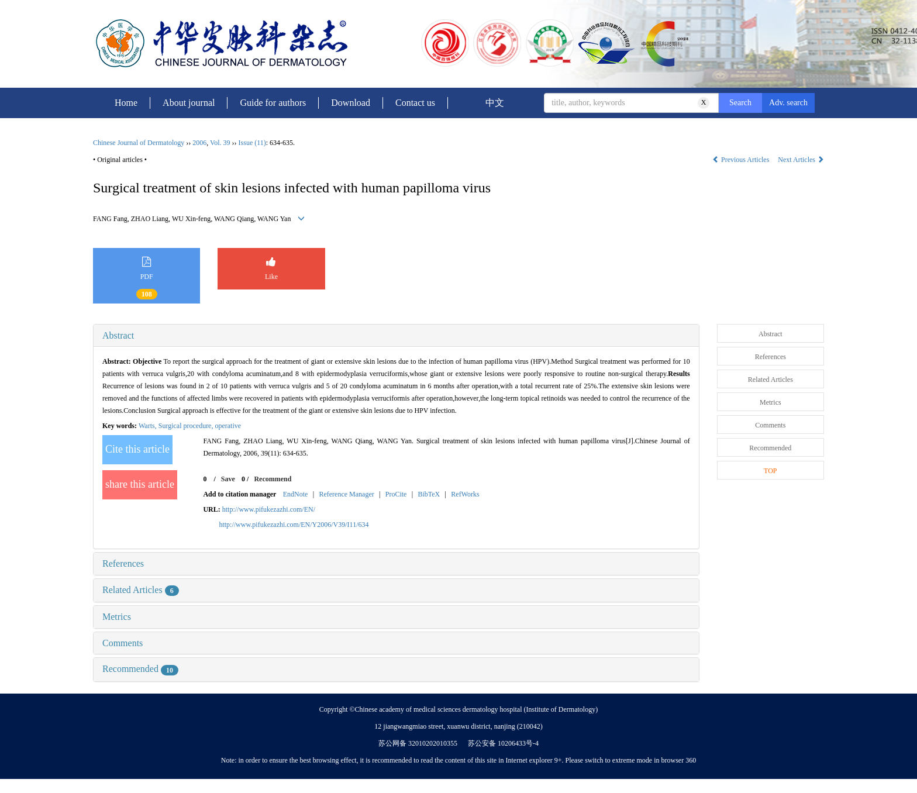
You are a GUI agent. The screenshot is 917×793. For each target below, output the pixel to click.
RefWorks (465, 494)
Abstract (118, 335)
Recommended (140, 669)
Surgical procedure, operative (199, 426)
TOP (770, 471)
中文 (494, 103)
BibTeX (429, 494)
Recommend (272, 479)
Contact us (415, 103)
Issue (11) (252, 143)
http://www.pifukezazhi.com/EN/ (268, 509)
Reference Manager (346, 494)
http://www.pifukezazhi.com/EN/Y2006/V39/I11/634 (293, 524)
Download (350, 103)
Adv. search (788, 102)
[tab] (396, 336)
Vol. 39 (220, 143)
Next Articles (801, 160)
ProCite (396, 494)
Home (126, 103)
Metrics (116, 617)
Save (228, 479)
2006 (199, 143)
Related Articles (140, 590)
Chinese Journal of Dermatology (138, 143)
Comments (122, 643)
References (123, 563)
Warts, (148, 426)
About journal (189, 103)
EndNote (295, 494)
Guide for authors (273, 103)
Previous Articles (741, 160)
